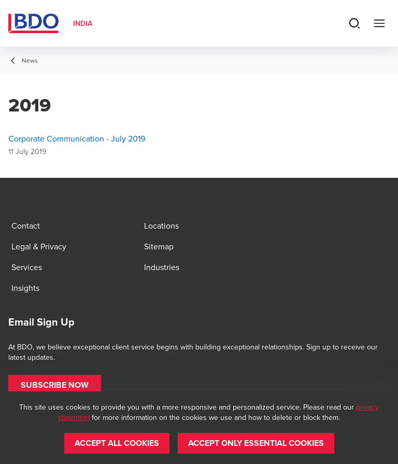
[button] (54, 385)
